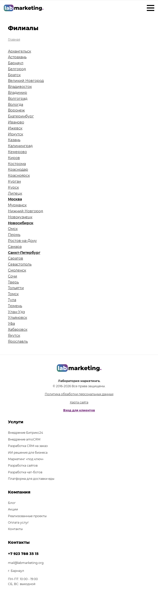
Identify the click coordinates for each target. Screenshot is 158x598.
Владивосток (20, 86)
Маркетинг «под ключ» (26, 459)
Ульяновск (17, 317)
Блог (12, 503)
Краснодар (18, 169)
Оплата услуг (18, 522)
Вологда (15, 104)
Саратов (15, 258)
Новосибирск (20, 223)
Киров (14, 158)
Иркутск (15, 134)
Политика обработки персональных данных (79, 394)
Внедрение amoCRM (24, 439)
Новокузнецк (20, 217)
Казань (14, 140)
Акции (13, 509)
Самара (15, 246)
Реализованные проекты (27, 516)
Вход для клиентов (79, 410)
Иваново (16, 122)
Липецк (15, 193)
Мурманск (17, 205)
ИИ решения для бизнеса (28, 452)
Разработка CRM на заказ (28, 446)
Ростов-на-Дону (22, 240)
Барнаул (15, 63)
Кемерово (17, 152)
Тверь (13, 282)
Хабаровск (17, 329)
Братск (14, 75)
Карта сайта (79, 402)
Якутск (14, 335)
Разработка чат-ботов (25, 472)
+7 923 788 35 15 (23, 553)
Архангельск (19, 51)
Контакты (15, 529)
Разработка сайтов (23, 465)
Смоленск (17, 270)
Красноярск (19, 175)
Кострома (17, 164)
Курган (14, 181)
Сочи (12, 276)
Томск (13, 294)
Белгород (17, 69)
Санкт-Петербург (24, 252)
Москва (15, 199)
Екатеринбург (21, 116)
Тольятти (16, 288)
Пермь (14, 234)
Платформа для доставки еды (31, 479)
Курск (13, 187)
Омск (13, 228)
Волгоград (17, 98)
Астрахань (17, 57)
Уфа (11, 323)
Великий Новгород (26, 80)
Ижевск (15, 128)
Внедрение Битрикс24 (25, 433)
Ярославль (18, 341)
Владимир (17, 92)
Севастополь (20, 264)
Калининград (20, 146)
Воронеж (16, 110)
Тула (12, 300)
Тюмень (15, 306)
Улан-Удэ (16, 312)
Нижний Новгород (25, 211)
